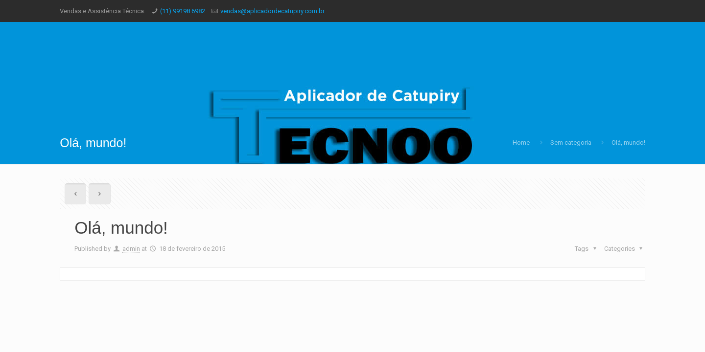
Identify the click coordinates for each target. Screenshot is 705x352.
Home (521, 142)
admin (131, 248)
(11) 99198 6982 (182, 11)
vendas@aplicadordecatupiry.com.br (272, 11)
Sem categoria (570, 142)
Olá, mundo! (628, 142)
